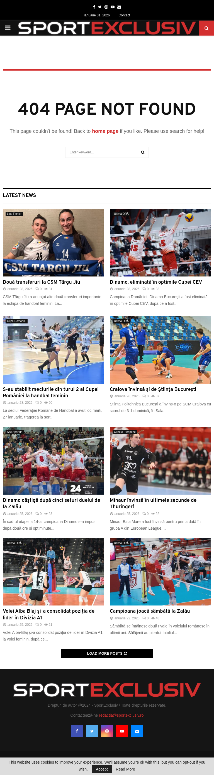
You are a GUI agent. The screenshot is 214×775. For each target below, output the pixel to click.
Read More (125, 769)
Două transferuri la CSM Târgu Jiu (41, 282)
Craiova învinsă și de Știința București (153, 390)
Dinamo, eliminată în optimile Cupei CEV (156, 282)
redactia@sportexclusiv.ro (121, 715)
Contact (124, 15)
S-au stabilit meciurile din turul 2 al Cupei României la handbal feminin (51, 393)
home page (105, 131)
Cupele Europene (125, 431)
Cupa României (16, 321)
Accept (102, 769)
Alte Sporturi (14, 431)
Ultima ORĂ (121, 213)
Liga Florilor (14, 213)
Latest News (19, 196)
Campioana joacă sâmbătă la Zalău (150, 611)
